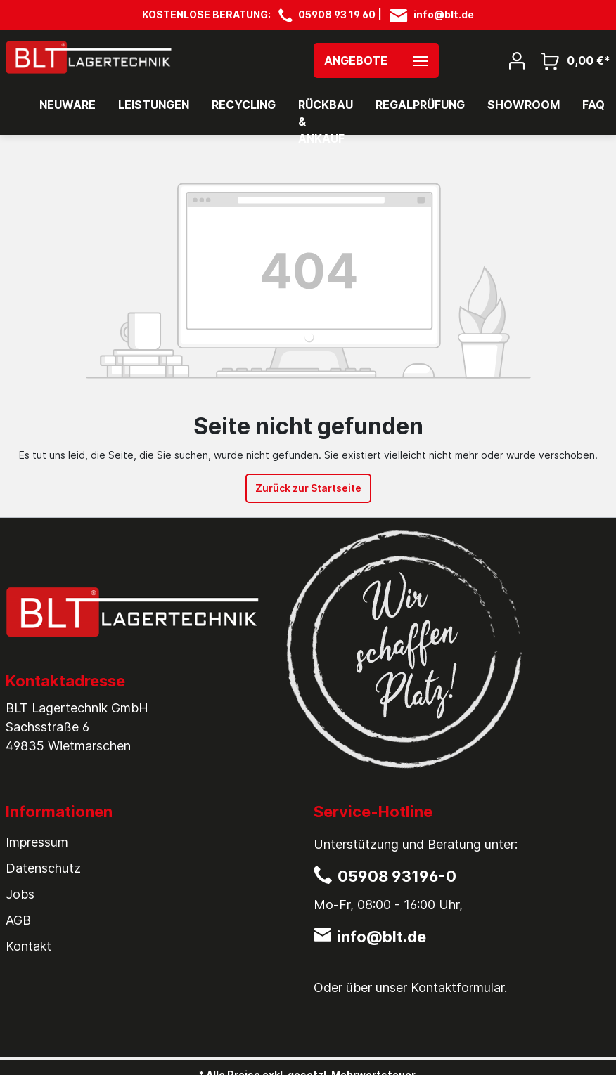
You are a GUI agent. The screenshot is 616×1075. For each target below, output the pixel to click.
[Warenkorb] (571, 60)
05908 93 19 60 (337, 14)
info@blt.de (443, 14)
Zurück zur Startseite (308, 488)
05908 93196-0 (397, 876)
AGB (18, 920)
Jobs (20, 894)
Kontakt (28, 946)
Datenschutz (43, 868)
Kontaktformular (457, 987)
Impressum (37, 842)
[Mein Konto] (517, 59)
